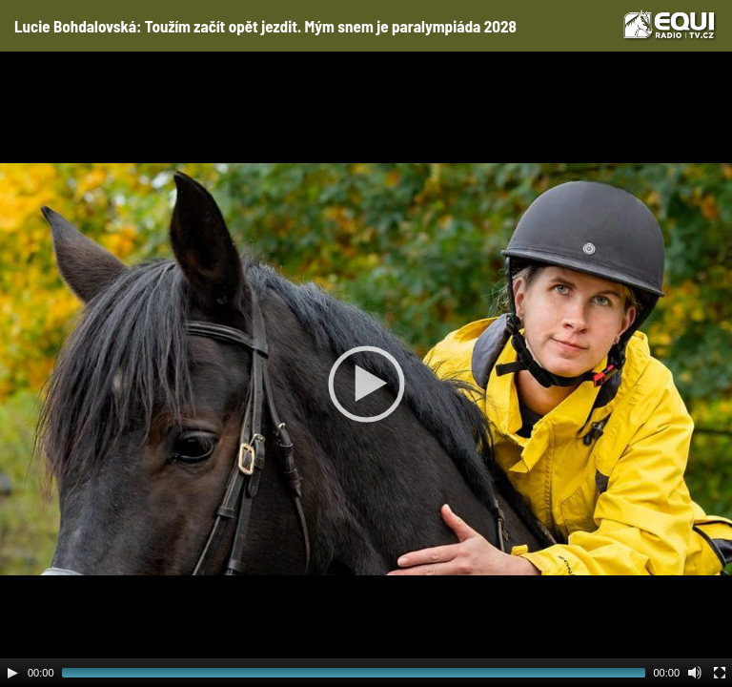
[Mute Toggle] (694, 672)
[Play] (12, 672)
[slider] (354, 672)
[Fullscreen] (719, 672)
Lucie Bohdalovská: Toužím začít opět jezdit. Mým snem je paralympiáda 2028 (265, 25)
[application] (366, 369)
